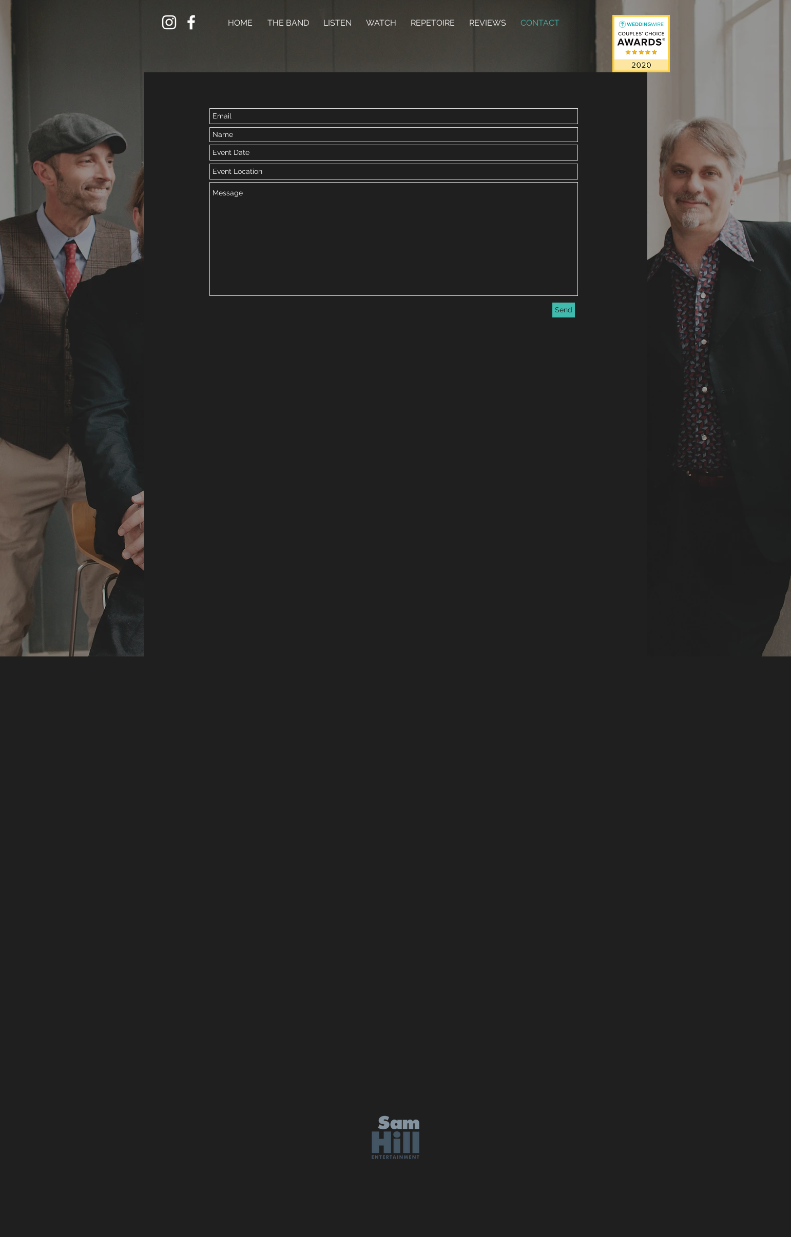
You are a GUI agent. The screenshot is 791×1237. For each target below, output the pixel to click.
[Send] (563, 310)
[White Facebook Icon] (191, 22)
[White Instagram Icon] (169, 22)
